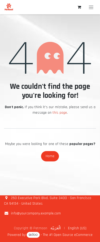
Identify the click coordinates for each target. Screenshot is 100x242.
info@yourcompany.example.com (36, 213)
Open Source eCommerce (73, 234)
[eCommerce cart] (79, 7)
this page (60, 112)
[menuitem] (55, 228)
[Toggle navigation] (91, 7)
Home (50, 156)
